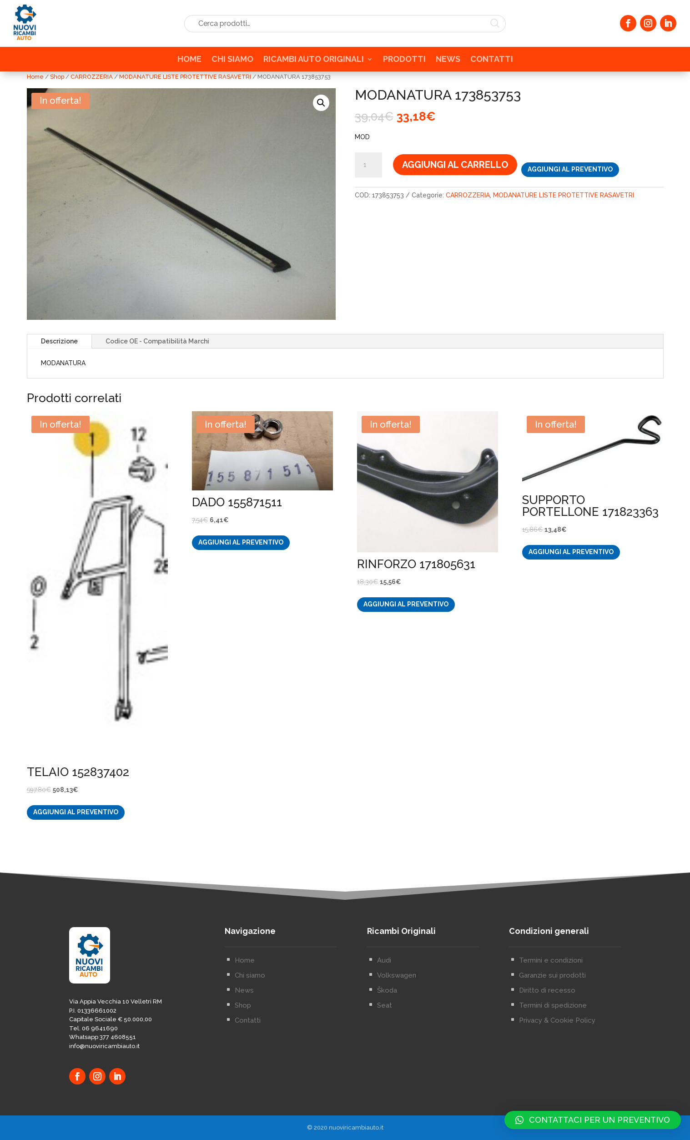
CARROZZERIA (92, 76)
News (244, 1055)
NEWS (448, 63)
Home (35, 76)
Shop (57, 76)
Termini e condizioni (551, 1025)
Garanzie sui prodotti (552, 1040)
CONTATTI (491, 63)
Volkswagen (396, 1040)
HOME (189, 63)
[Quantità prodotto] (368, 165)
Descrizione (59, 341)
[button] (321, 103)
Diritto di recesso (547, 1055)
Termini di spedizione (553, 1070)
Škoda (387, 1055)
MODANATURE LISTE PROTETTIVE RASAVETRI (185, 76)
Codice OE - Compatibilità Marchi (157, 341)
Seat (384, 1070)
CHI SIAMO (232, 63)
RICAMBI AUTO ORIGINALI (313, 63)
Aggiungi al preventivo (570, 169)
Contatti (248, 1085)
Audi (384, 1025)
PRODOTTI (404, 63)
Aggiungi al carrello (455, 164)
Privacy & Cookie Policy (557, 1085)
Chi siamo (250, 1040)
